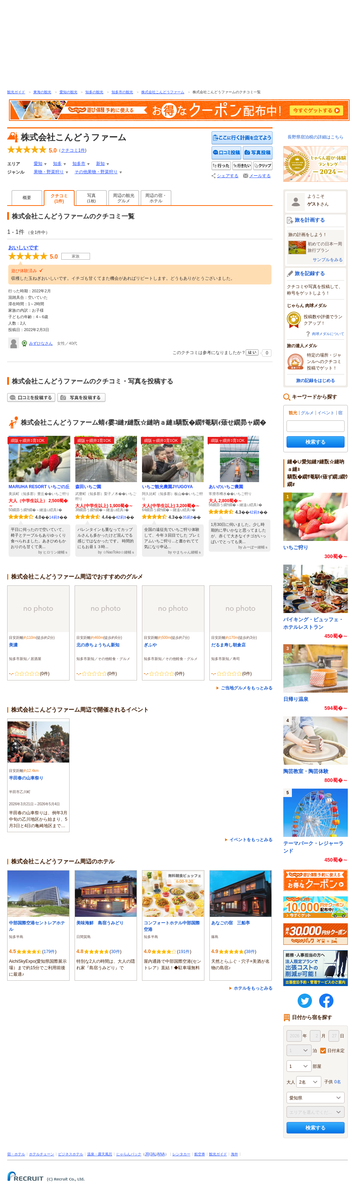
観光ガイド (16, 92)
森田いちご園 (88, 486)
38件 (250, 951)
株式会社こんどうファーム (162, 92)
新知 (100, 163)
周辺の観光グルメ (123, 198)
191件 (184, 951)
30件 (115, 951)
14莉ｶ (54, 517)
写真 (91, 198)
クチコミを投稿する (227, 153)
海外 (234, 1154)
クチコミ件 (73, 150)
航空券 (199, 1154)
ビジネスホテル (70, 1154)
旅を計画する (310, 220)
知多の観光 (94, 92)
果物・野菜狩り (49, 171)
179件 (49, 951)
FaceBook (326, 1001)
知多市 (78, 163)
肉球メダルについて (328, 334)
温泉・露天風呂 (99, 1154)
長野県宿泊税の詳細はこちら (316, 137)
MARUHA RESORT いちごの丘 (39, 486)
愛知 (38, 163)
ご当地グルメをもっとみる (247, 687)
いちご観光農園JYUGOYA (167, 486)
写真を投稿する (258, 153)
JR (147, 1154)
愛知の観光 (68, 92)
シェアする (227, 175)
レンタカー (181, 1154)
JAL (153, 1154)
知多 (57, 163)
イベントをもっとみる (251, 839)
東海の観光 (42, 92)
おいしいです (23, 247)
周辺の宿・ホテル (156, 198)
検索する (316, 442)
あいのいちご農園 (226, 486)
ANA (161, 1154)
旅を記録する (310, 273)
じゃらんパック (128, 1154)
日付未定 (336, 1050)
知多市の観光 (122, 92)
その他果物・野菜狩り (96, 171)
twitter (305, 1001)
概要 (27, 197)
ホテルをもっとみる (253, 988)
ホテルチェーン (41, 1154)
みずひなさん (41, 343)
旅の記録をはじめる (315, 380)
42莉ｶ (121, 517)
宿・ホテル (16, 1154)
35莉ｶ (188, 517)
